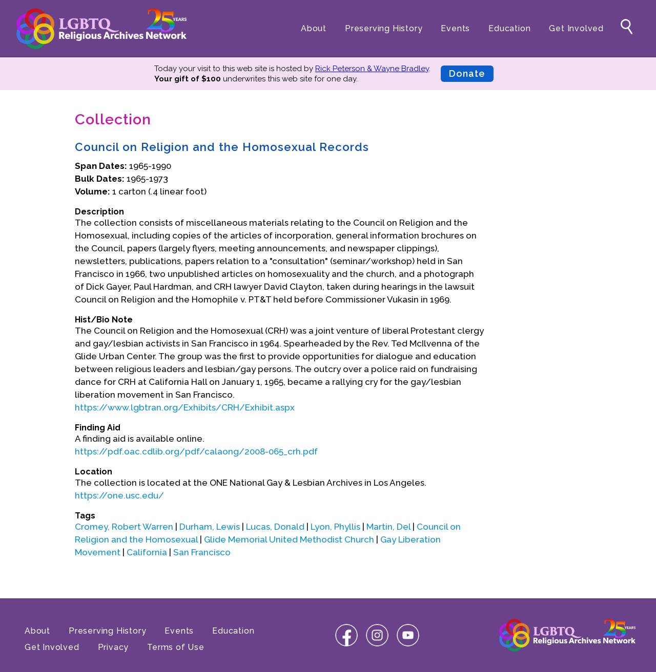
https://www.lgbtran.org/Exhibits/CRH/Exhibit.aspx (185, 407)
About (313, 28)
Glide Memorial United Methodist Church (289, 539)
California (147, 552)
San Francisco (202, 552)
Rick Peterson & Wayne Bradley (372, 68)
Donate (467, 73)
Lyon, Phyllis (335, 527)
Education (509, 28)
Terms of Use (175, 647)
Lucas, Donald (275, 527)
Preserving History (383, 28)
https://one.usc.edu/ (119, 495)
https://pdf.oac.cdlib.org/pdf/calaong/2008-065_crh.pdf (196, 451)
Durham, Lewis (209, 527)
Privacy (113, 647)
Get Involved (576, 28)
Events (455, 28)
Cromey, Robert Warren (124, 527)
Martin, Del (388, 527)
